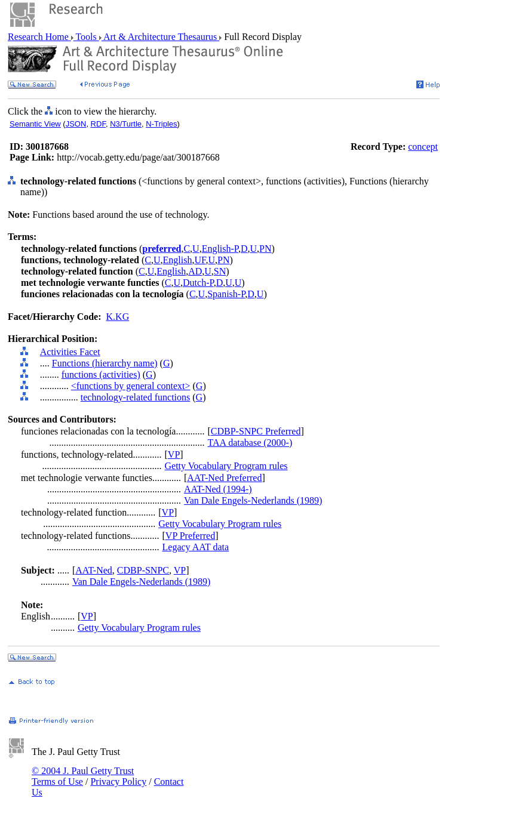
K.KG (118, 317)
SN (220, 271)
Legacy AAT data (195, 547)
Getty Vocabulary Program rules (226, 466)
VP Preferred (190, 536)
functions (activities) (101, 374)
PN (265, 248)
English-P (220, 248)
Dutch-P (198, 283)
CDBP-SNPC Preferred (256, 431)
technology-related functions (136, 397)
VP (174, 454)
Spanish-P (226, 294)
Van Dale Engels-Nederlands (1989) (253, 500)
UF (199, 260)
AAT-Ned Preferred (224, 478)
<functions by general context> (131, 386)
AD (195, 271)
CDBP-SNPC (143, 570)
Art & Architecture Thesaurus (160, 37)
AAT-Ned (93, 570)
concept (423, 146)
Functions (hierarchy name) (105, 363)
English (177, 260)
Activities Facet (70, 352)
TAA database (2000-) (249, 442)
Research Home (39, 37)
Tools (86, 37)
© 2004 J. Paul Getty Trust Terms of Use (83, 776)
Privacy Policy (118, 781)
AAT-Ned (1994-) (218, 489)
